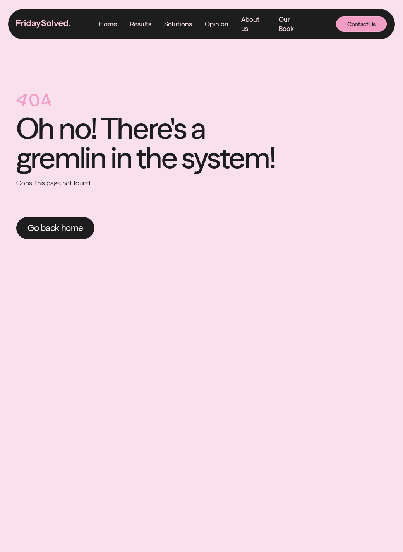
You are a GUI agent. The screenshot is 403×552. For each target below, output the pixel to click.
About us (250, 23)
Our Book (286, 23)
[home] (43, 24)
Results (140, 24)
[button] (178, 24)
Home (108, 24)
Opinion (216, 24)
